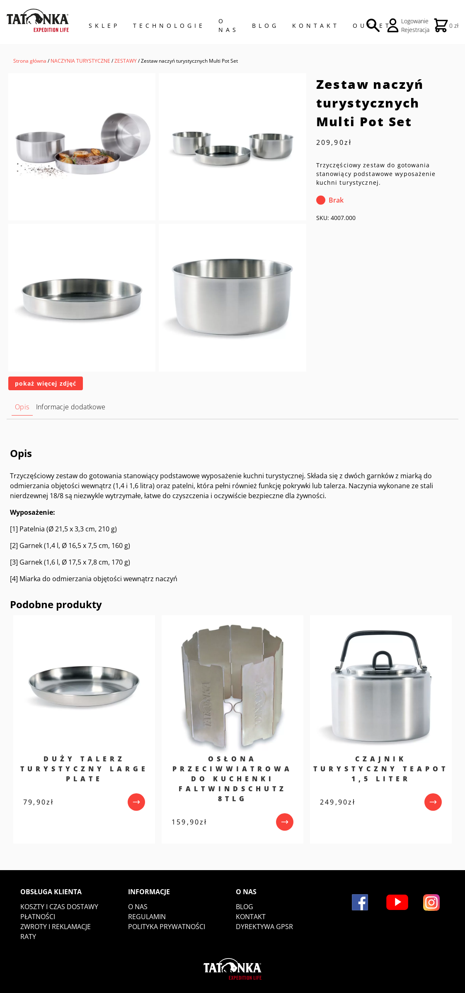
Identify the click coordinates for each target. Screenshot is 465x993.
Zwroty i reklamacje (55, 926)
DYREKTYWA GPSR (264, 926)
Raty (28, 936)
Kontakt (315, 25)
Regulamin (147, 916)
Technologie (169, 25)
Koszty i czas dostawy (59, 906)
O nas (138, 906)
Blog (265, 25)
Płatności (37, 916)
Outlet (372, 25)
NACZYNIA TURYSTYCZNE (80, 60)
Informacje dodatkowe (71, 406)
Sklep (104, 25)
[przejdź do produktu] (136, 802)
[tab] (22, 407)
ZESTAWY (125, 60)
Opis (22, 406)
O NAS (228, 25)
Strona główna (29, 60)
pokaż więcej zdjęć (45, 383)
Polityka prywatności (166, 926)
